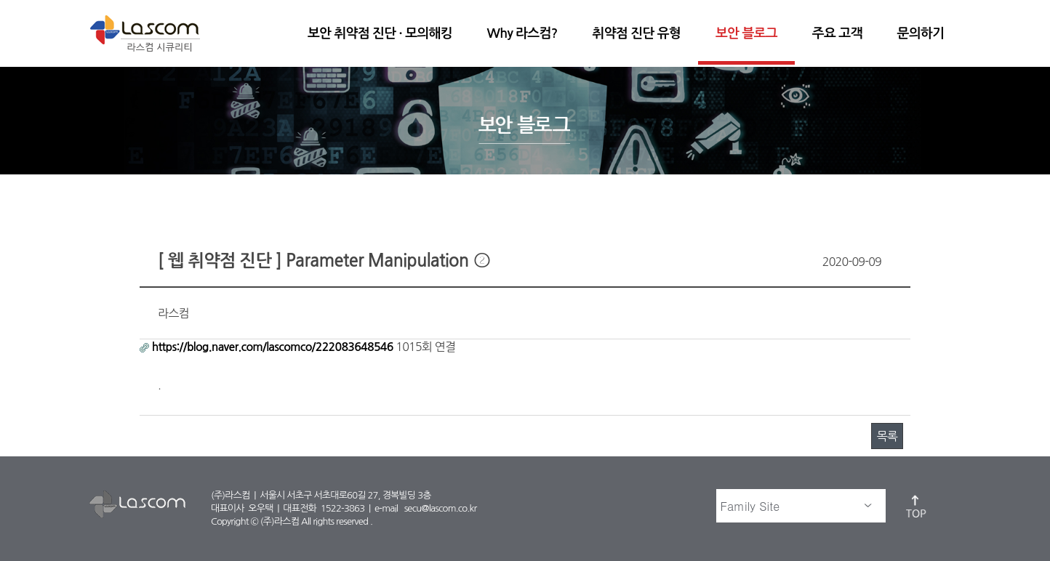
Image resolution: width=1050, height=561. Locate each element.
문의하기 (920, 33)
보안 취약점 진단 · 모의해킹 (380, 33)
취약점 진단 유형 (637, 33)
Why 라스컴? (522, 33)
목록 (887, 436)
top (917, 505)
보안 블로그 (746, 33)
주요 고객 (837, 33)
